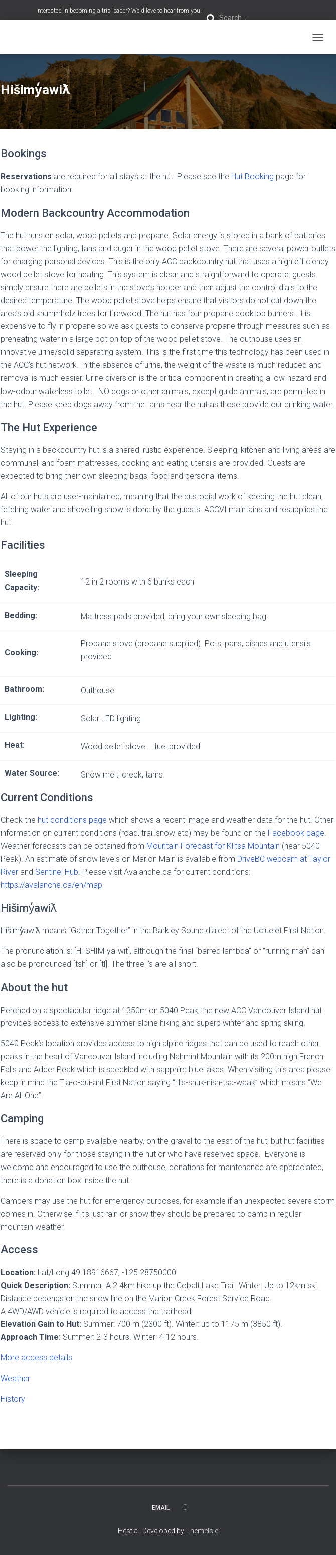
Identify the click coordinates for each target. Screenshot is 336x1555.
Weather (15, 1378)
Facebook (185, 1507)
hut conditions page (72, 820)
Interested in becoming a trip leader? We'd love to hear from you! (119, 10)
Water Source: (32, 773)
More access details (36, 1358)
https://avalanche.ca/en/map (51, 885)
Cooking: (21, 652)
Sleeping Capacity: (22, 580)
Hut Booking (252, 176)
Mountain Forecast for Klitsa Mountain (213, 846)
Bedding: (21, 615)
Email (161, 1507)
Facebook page (296, 833)
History (13, 1399)
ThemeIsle (202, 1531)
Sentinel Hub (56, 872)
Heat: (15, 745)
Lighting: (21, 717)
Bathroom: (24, 689)
